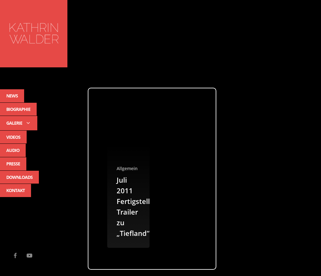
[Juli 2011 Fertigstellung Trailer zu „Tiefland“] (128, 179)
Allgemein (127, 168)
